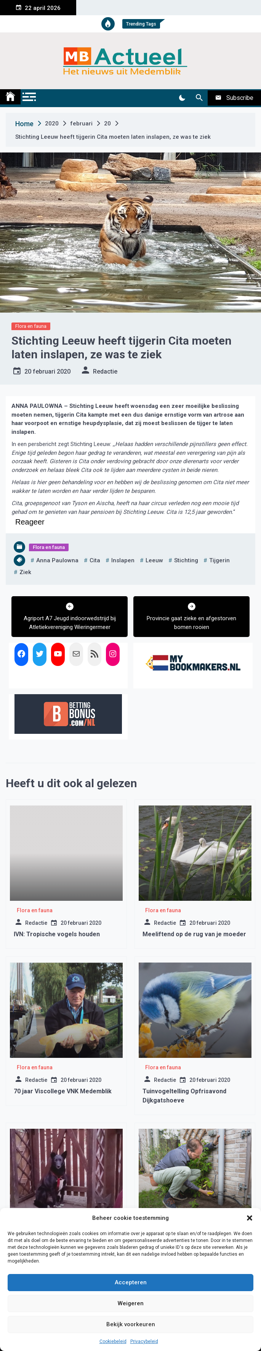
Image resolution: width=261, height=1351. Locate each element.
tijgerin (219, 560)
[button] (249, 1218)
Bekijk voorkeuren (130, 1324)
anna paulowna (57, 560)
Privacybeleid (144, 1341)
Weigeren (131, 1303)
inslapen (123, 560)
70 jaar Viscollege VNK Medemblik (63, 1091)
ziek (25, 572)
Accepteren (131, 1282)
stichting (186, 560)
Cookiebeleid (112, 1341)
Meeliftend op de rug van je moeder (194, 934)
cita (95, 560)
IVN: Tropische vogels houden (57, 934)
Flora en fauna (30, 326)
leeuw (154, 560)
